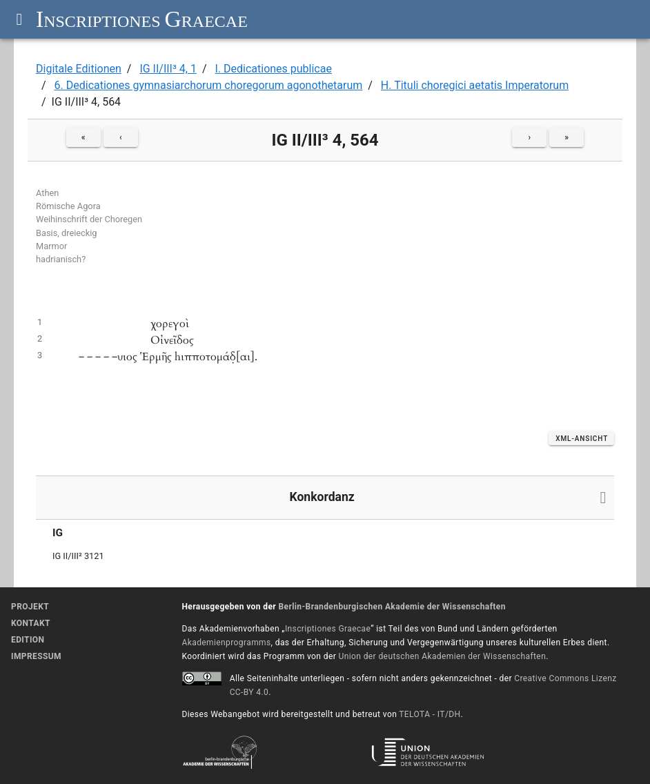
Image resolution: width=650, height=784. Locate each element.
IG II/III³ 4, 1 (168, 68)
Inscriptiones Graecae (328, 629)
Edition (27, 640)
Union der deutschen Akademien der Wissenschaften (442, 656)
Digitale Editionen (78, 68)
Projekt (30, 606)
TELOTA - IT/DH (429, 714)
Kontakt (30, 623)
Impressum (36, 656)
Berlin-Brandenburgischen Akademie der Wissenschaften (391, 606)
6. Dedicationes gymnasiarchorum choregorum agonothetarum (209, 85)
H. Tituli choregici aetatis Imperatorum (475, 85)
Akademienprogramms (226, 642)
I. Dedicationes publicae (273, 68)
